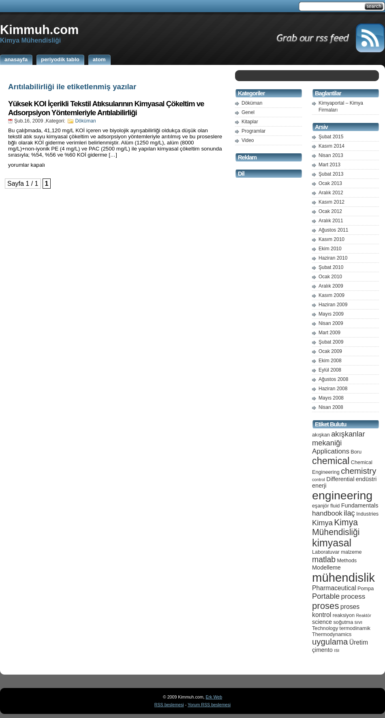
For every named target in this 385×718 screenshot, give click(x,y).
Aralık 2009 (331, 286)
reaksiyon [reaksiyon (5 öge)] (344, 615)
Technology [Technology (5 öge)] (325, 628)
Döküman (85, 121)
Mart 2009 (329, 332)
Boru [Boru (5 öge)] (356, 452)
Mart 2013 (329, 165)
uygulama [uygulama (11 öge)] (330, 641)
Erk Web (213, 696)
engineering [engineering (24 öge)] (342, 495)
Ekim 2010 (330, 249)
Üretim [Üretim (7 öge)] (358, 642)
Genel (248, 112)
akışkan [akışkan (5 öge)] (321, 435)
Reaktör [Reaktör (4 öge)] (363, 615)
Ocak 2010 (330, 276)
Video (248, 140)
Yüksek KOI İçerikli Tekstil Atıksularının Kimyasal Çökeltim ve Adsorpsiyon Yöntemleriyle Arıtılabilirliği (106, 108)
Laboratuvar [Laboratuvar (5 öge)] (326, 552)
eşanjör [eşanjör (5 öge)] (320, 506)
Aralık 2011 (331, 221)
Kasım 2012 (331, 202)
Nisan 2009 (331, 323)
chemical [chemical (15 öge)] (330, 461)
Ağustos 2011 (333, 230)
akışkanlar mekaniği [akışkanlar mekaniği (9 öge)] (338, 438)
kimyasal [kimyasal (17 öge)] (331, 542)
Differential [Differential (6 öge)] (340, 479)
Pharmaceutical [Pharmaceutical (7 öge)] (334, 588)
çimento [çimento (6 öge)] (322, 650)
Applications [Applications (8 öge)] (330, 451)
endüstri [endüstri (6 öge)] (366, 479)
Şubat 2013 (331, 174)
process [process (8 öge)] (353, 596)
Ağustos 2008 (333, 379)
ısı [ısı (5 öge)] (336, 650)
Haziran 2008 (333, 388)
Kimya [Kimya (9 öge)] (322, 522)
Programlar (253, 131)
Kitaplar (250, 122)
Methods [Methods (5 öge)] (347, 560)
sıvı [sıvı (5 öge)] (359, 622)
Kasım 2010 (331, 239)
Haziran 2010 (333, 258)
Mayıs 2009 (331, 314)
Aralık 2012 (331, 193)
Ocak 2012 (330, 211)
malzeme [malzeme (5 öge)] (351, 552)
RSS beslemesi (169, 704)
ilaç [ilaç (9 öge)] (349, 513)
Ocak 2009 (330, 351)
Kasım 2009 (331, 295)
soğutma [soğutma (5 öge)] (343, 622)
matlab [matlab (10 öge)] (324, 559)
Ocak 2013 (330, 183)
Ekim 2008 (330, 360)
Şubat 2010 (331, 267)
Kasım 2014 (331, 146)
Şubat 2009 (331, 342)
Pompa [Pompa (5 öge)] (365, 588)
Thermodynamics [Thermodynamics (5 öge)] (331, 634)
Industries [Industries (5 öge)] (367, 514)
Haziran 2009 (333, 304)
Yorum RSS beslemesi (209, 704)
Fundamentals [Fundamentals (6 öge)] (360, 505)
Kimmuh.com (39, 30)
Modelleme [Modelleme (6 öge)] (326, 567)
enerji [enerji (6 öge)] (319, 485)
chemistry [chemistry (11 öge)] (358, 470)
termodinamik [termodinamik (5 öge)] (355, 628)
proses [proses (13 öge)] (325, 606)
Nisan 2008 (331, 407)
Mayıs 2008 (331, 398)
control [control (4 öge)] (318, 479)
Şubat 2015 (331, 137)
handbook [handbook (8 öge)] (327, 513)
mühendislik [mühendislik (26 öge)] (343, 577)
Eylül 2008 (330, 370)
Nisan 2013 (331, 155)
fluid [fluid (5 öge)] (335, 506)
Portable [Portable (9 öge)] (326, 596)
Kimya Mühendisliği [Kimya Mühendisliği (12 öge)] (336, 527)
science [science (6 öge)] (322, 622)
